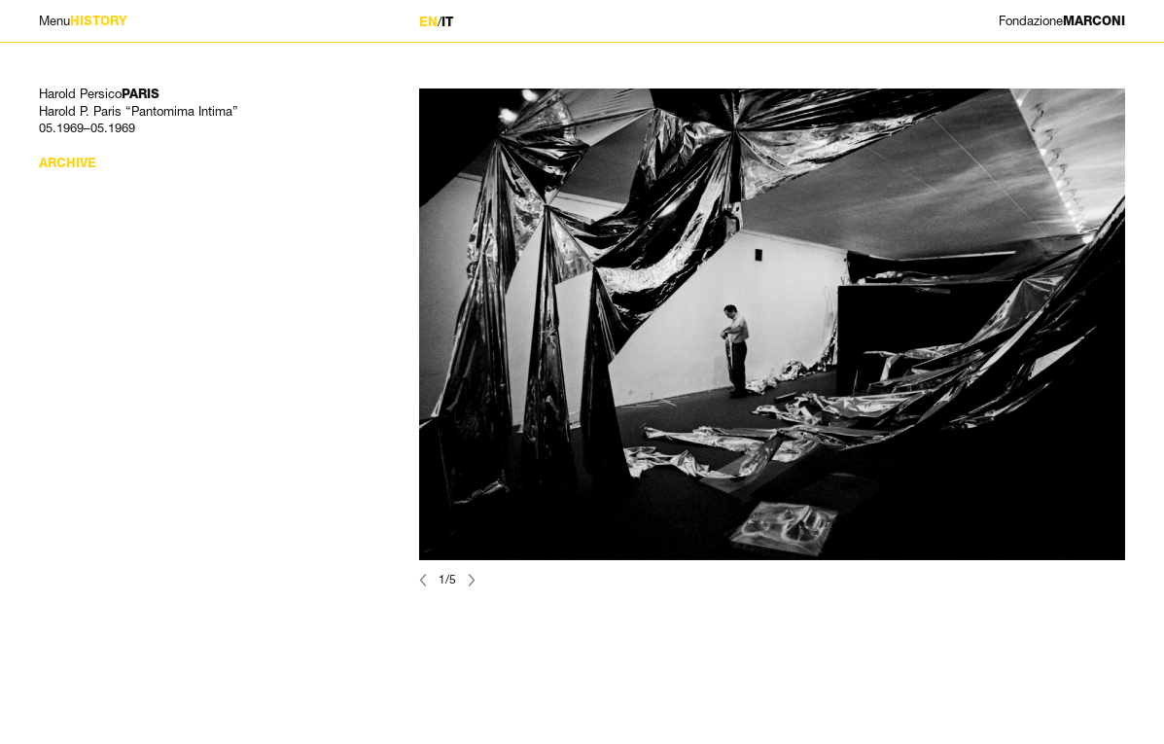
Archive (67, 163)
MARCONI (1062, 21)
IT (447, 22)
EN (428, 22)
